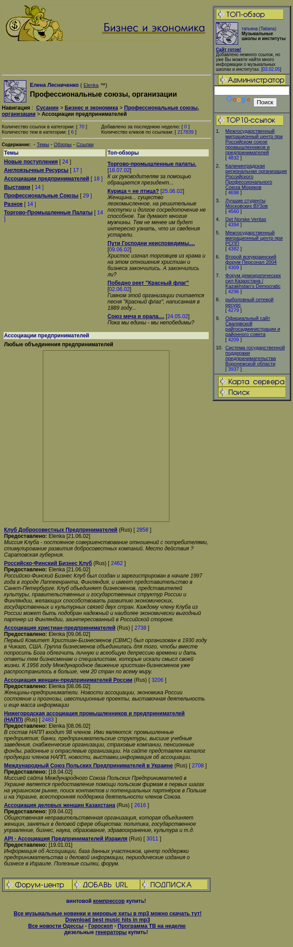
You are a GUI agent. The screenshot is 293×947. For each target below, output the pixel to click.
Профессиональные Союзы (41, 196)
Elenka (91, 85)
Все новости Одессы (55, 926)
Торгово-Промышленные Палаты (48, 212)
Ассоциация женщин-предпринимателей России (68, 680)
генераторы (111, 932)
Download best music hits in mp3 (107, 920)
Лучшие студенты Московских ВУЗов (246, 203)
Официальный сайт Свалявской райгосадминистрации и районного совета (252, 326)
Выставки (17, 187)
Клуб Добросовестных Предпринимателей (60, 530)
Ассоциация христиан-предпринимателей (60, 628)
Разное (13, 204)
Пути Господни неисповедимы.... (151, 243)
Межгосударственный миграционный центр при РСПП (254, 238)
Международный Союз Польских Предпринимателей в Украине (88, 766)
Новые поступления (31, 162)
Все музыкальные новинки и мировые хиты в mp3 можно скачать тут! (108, 913)
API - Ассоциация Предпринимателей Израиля (66, 839)
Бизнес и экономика (91, 108)
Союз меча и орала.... (135, 316)
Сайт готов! (228, 49)
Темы (43, 144)
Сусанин (47, 108)
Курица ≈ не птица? (133, 191)
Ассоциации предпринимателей (46, 179)
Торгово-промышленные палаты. (151, 164)
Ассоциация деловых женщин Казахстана (59, 805)
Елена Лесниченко (54, 85)
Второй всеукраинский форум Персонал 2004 (250, 259)
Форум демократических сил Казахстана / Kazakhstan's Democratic (253, 281)
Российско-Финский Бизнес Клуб (48, 563)
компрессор (109, 901)
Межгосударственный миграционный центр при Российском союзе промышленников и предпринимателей (254, 141)
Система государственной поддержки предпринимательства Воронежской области (255, 355)
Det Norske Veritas (245, 219)
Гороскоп (100, 926)
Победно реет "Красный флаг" (148, 283)
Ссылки (85, 144)
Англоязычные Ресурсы (36, 170)
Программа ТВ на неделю (152, 926)
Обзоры (63, 144)
